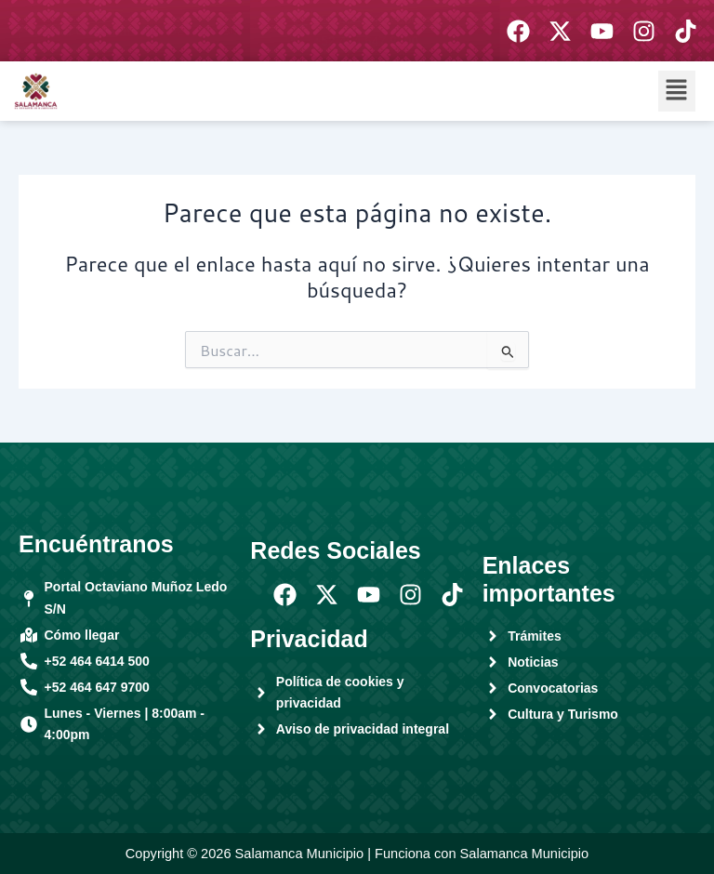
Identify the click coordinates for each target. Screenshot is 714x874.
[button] (676, 91)
